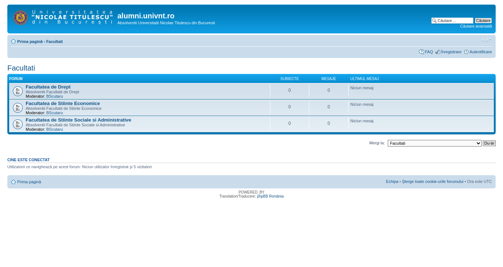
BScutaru (54, 96)
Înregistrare (451, 52)
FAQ (429, 52)
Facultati (54, 41)
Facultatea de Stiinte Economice (63, 103)
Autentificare (481, 52)
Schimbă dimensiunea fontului (486, 40)
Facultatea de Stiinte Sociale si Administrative (78, 120)
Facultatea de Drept (48, 87)
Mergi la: (377, 143)
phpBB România (270, 196)
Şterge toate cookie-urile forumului (433, 181)
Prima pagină (30, 41)
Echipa (392, 181)
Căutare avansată (476, 26)
